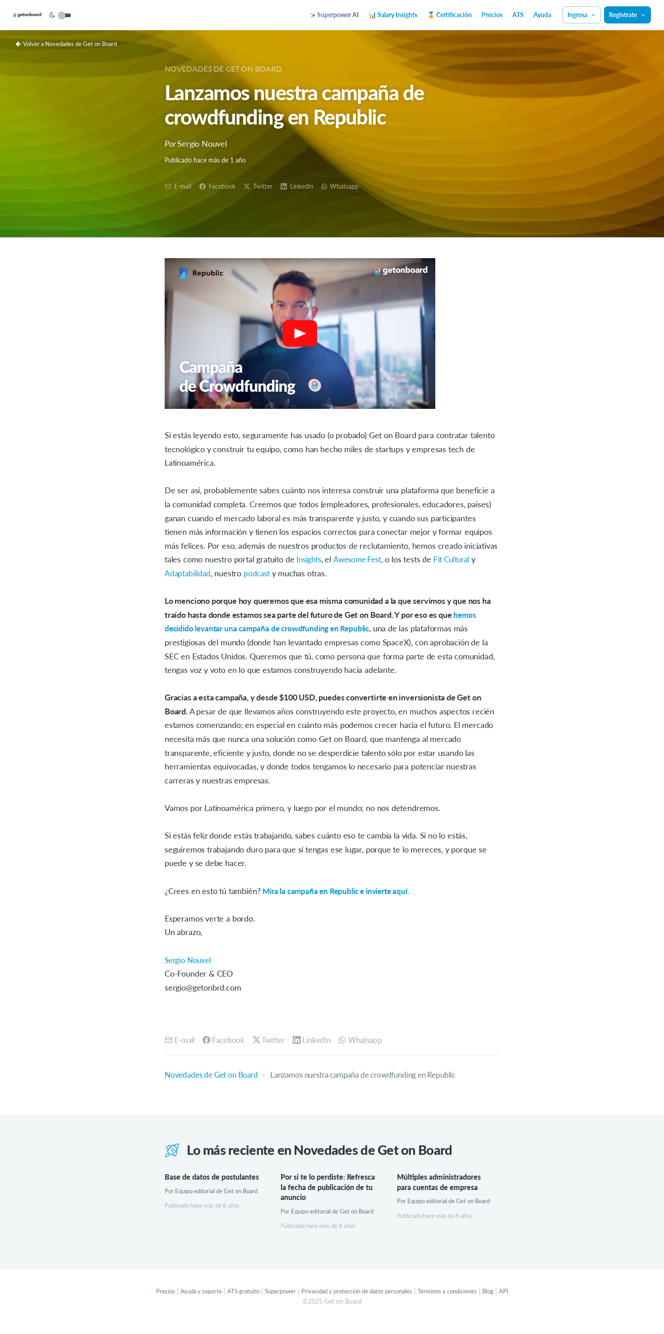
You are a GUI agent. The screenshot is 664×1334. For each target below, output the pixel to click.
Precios (492, 15)
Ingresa (581, 15)
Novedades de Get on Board (227, 69)
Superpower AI (334, 15)
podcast (258, 574)
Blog (500, 1302)
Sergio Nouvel (189, 960)
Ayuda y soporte (190, 1302)
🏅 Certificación (449, 15)
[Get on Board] (41, 15)
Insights (309, 560)
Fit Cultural (457, 560)
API (516, 1302)
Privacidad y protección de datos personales (358, 1302)
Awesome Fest (360, 560)
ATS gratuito (235, 1302)
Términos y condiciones (456, 1302)
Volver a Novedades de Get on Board (71, 43)
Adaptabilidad (188, 574)
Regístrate (627, 15)
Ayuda (542, 15)
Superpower (275, 1302)
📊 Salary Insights (393, 15)
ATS (518, 15)
